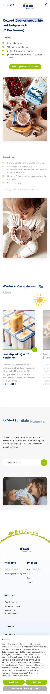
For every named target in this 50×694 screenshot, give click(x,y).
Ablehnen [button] (13, 682)
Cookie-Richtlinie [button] (28, 654)
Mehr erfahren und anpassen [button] (25, 688)
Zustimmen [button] (36, 682)
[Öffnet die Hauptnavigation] (4, 5)
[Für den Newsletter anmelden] (44, 462)
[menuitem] (14, 563)
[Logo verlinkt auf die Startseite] (28, 10)
